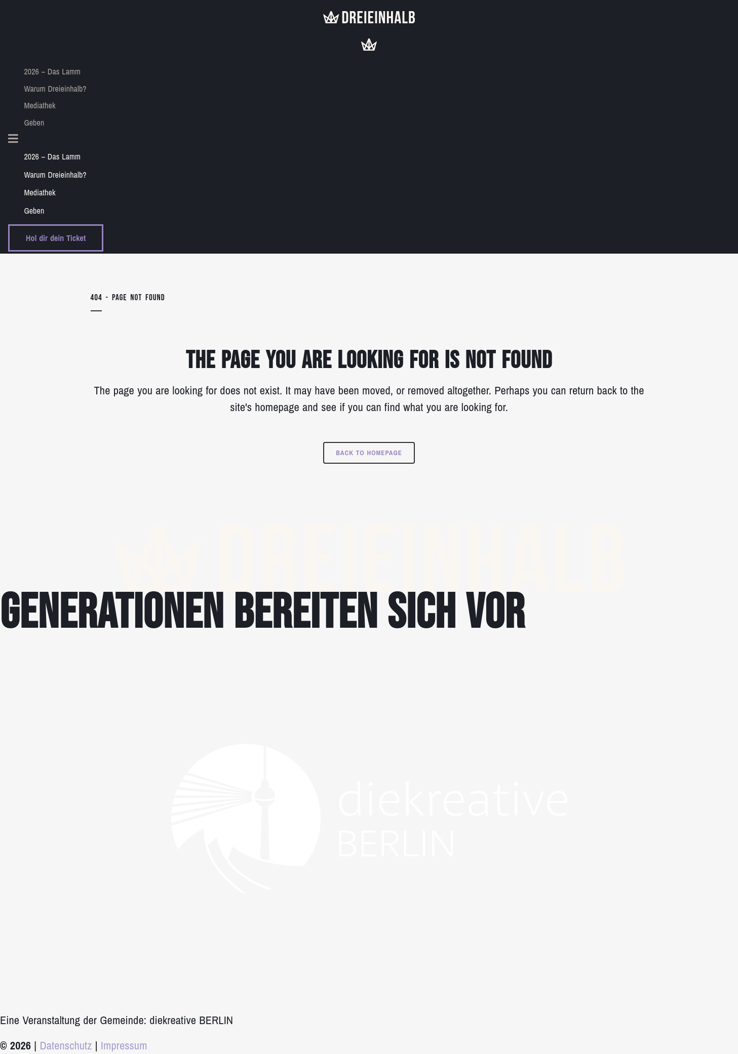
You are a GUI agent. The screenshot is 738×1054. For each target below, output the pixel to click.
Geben (34, 122)
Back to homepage (369, 453)
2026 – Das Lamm (52, 71)
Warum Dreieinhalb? (55, 88)
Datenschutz (66, 1045)
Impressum (124, 1045)
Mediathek (39, 105)
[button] (369, 139)
